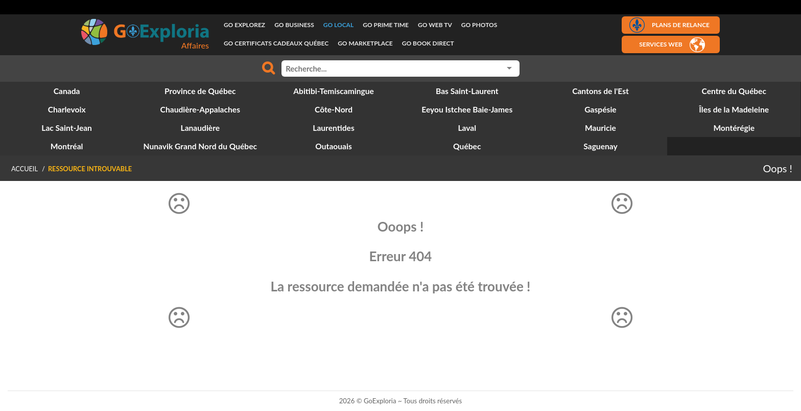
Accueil (24, 169)
